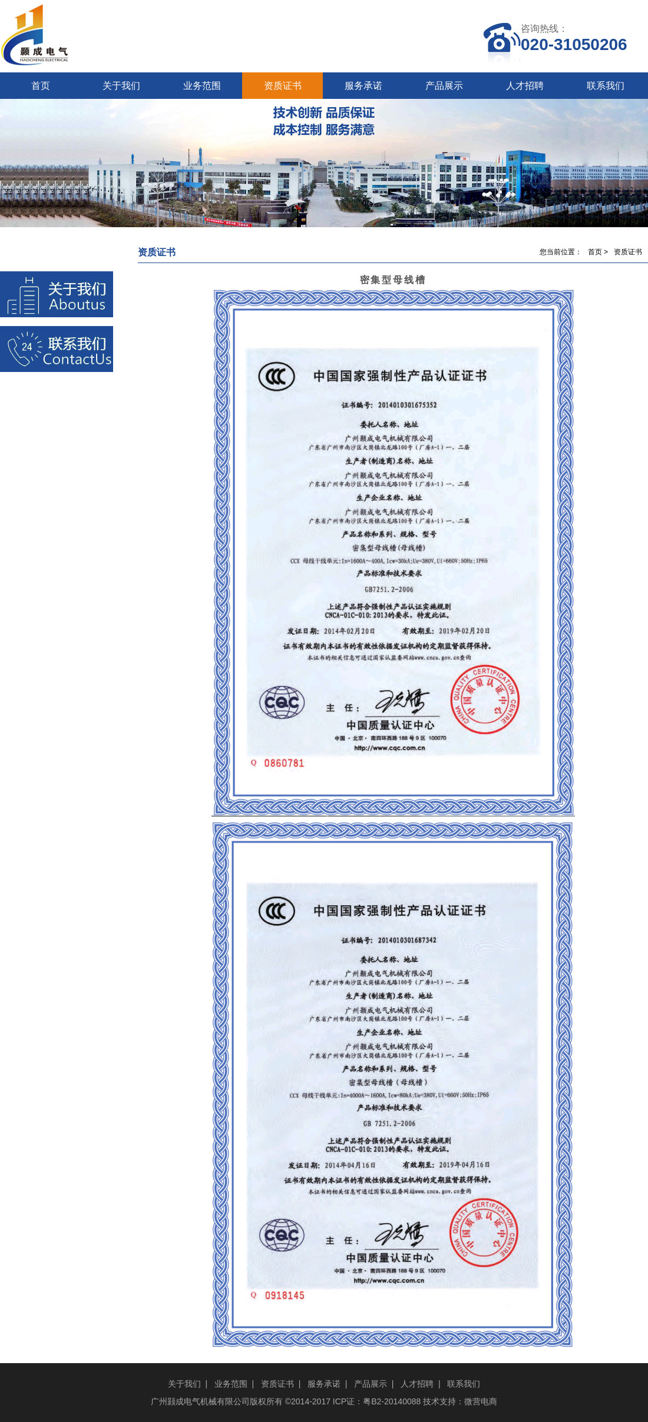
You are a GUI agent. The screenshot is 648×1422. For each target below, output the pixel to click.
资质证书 (283, 86)
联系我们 (605, 86)
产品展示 (444, 86)
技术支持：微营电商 (460, 1401)
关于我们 (121, 86)
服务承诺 (363, 86)
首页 (40, 86)
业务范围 (202, 86)
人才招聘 (525, 86)
